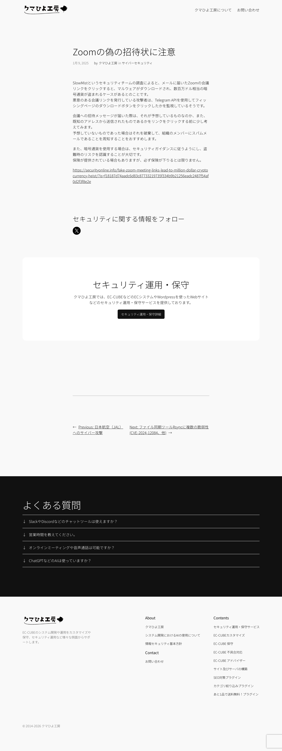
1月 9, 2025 (81, 63)
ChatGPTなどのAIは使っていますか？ (60, 560)
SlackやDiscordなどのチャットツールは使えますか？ (73, 521)
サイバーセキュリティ (137, 63)
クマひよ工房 (108, 63)
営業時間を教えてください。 (53, 534)
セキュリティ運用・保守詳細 (141, 314)
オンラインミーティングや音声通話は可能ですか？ (72, 547)
